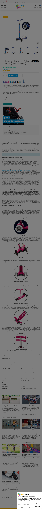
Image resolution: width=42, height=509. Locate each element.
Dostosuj (29, 507)
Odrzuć (21, 507)
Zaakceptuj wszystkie (37, 507)
